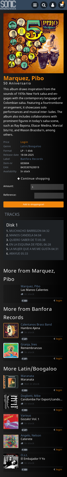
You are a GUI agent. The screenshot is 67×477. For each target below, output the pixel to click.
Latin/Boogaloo (31, 146)
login (59, 300)
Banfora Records (32, 159)
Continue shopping (33, 178)
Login (24, 142)
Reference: (9, 194)
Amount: (8, 186)
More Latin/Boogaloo (30, 368)
